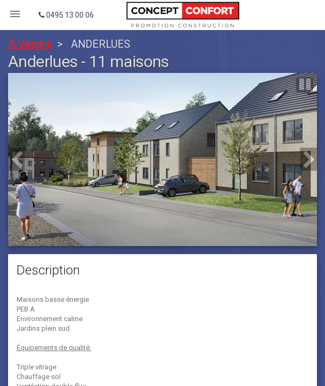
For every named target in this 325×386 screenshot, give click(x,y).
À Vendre (30, 44)
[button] (16, 159)
